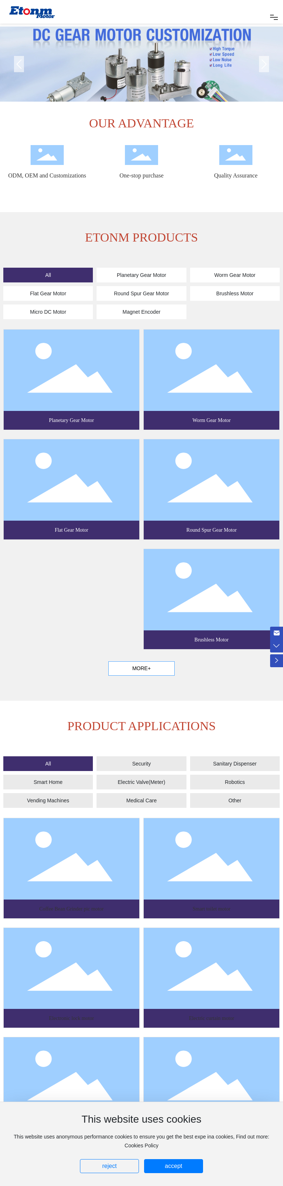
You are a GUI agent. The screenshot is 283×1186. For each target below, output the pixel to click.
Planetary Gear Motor (71, 420)
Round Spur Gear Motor (211, 530)
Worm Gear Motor (211, 420)
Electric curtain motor (211, 1018)
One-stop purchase (141, 175)
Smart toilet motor (212, 909)
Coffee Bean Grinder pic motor (71, 909)
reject (109, 1166)
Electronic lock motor (71, 1018)
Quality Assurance (236, 175)
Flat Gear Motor (71, 530)
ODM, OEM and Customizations (47, 175)
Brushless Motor (212, 640)
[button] (264, 64)
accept (173, 1166)
